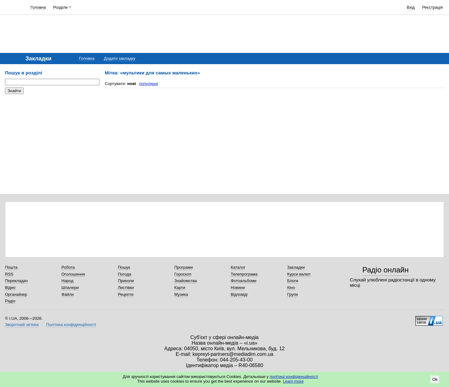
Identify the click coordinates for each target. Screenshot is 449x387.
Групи (292, 294)
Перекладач (16, 280)
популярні (148, 83)
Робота (68, 267)
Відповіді (239, 294)
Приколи (126, 280)
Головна (38, 7)
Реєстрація (432, 7)
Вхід (411, 7)
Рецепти (125, 294)
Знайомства (185, 280)
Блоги (292, 280)
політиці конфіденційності (294, 376)
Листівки (126, 287)
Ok (434, 379)
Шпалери (70, 287)
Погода (124, 274)
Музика (181, 294)
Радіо (10, 301)
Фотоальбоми (243, 280)
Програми (183, 267)
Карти (179, 287)
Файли (67, 294)
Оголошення (73, 274)
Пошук (124, 267)
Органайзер (16, 294)
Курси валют (299, 274)
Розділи (60, 7)
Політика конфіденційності (71, 324)
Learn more (293, 381)
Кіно (291, 287)
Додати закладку (119, 58)
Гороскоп (182, 274)
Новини (238, 287)
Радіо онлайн (385, 270)
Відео (10, 287)
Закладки (296, 267)
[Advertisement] (52, 137)
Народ (67, 280)
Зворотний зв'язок (22, 324)
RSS (9, 274)
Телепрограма (244, 274)
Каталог (238, 267)
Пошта (11, 267)
